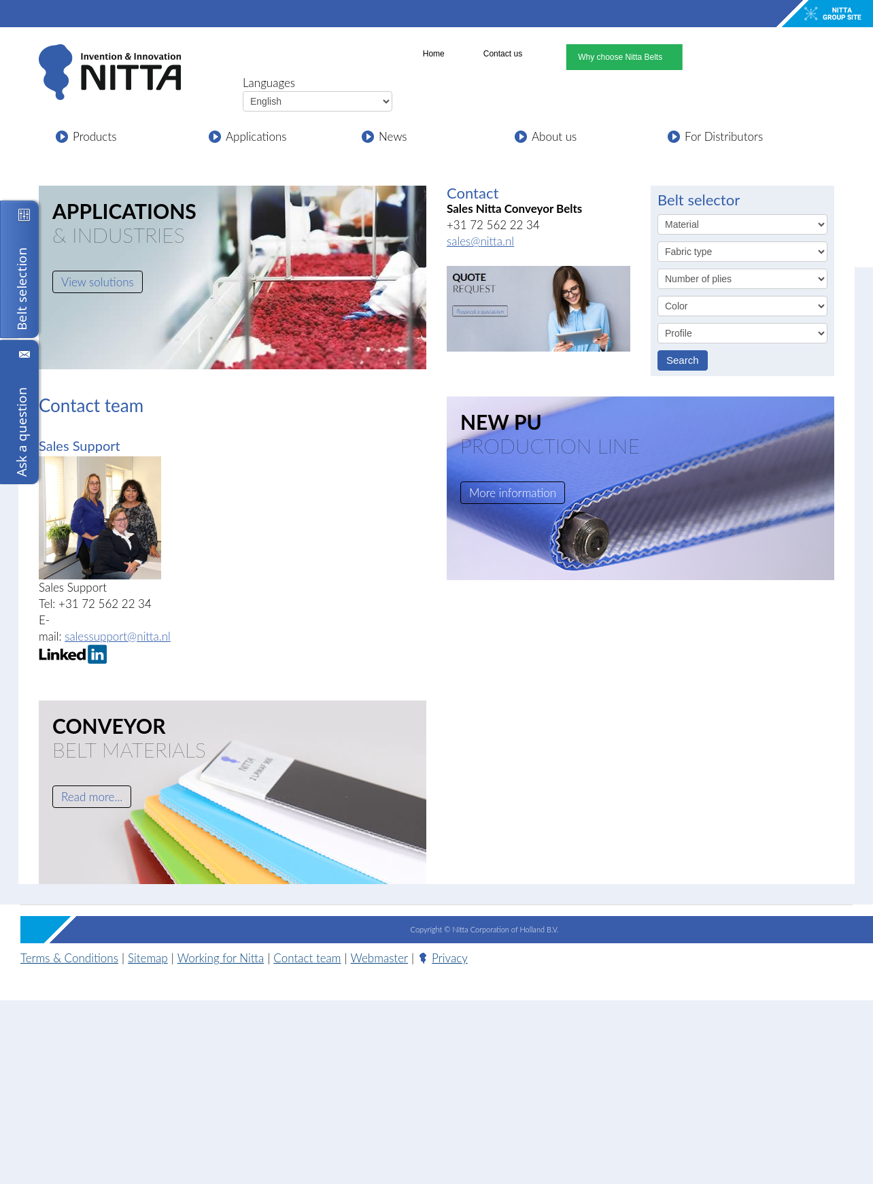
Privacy (450, 958)
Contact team (307, 958)
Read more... (91, 797)
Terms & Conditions (69, 958)
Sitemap (148, 958)
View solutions (97, 282)
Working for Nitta (220, 958)
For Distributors (724, 136)
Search (682, 360)
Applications (256, 136)
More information (512, 493)
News (393, 136)
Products (94, 136)
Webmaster (379, 958)
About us (554, 136)
